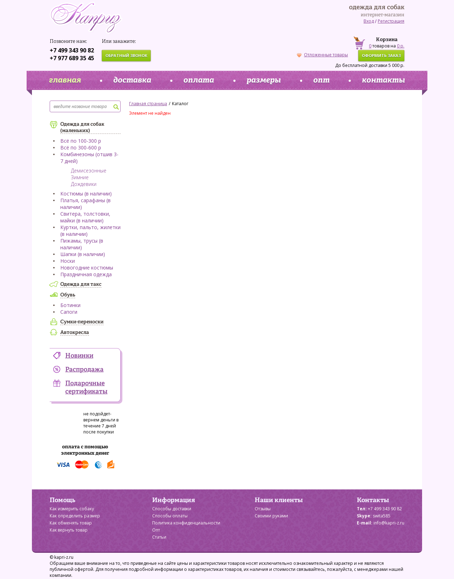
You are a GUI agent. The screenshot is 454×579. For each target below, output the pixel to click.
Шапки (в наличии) (82, 254)
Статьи (159, 537)
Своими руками (271, 516)
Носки (67, 260)
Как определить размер (75, 516)
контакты (383, 80)
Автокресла (74, 332)
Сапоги (68, 311)
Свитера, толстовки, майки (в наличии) (85, 217)
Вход (369, 21)
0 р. (400, 46)
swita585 (382, 516)
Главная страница (148, 104)
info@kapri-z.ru (388, 523)
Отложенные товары (322, 55)
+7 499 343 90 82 (72, 50)
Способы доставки (171, 509)
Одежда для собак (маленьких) (82, 127)
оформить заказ (381, 55)
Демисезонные (88, 170)
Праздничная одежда (86, 274)
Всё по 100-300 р (80, 140)
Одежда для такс (80, 284)
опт (321, 80)
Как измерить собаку (72, 509)
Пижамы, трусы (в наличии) (81, 244)
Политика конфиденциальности (186, 523)
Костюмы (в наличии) (86, 193)
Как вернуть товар (69, 530)
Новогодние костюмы (86, 267)
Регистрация (391, 21)
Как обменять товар (71, 523)
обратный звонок (126, 55)
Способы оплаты (170, 516)
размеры (264, 80)
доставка (132, 80)
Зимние (80, 177)
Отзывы (263, 509)
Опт (156, 530)
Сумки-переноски (82, 321)
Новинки (79, 356)
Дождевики (83, 184)
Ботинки (70, 305)
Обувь (67, 295)
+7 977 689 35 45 (72, 58)
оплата (198, 80)
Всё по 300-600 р (80, 147)
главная (65, 80)
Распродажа (84, 370)
